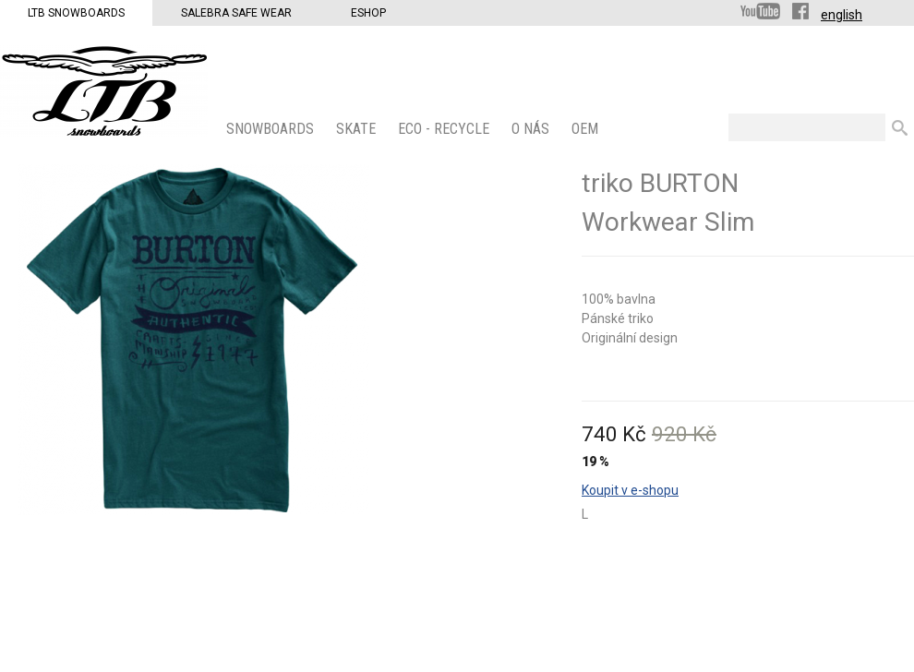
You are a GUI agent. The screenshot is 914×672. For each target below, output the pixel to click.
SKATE (357, 129)
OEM (586, 129)
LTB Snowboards (76, 12)
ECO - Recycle (445, 129)
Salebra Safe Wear (236, 12)
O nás (532, 129)
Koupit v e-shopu (630, 490)
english (841, 14)
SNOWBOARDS (272, 129)
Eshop (368, 12)
